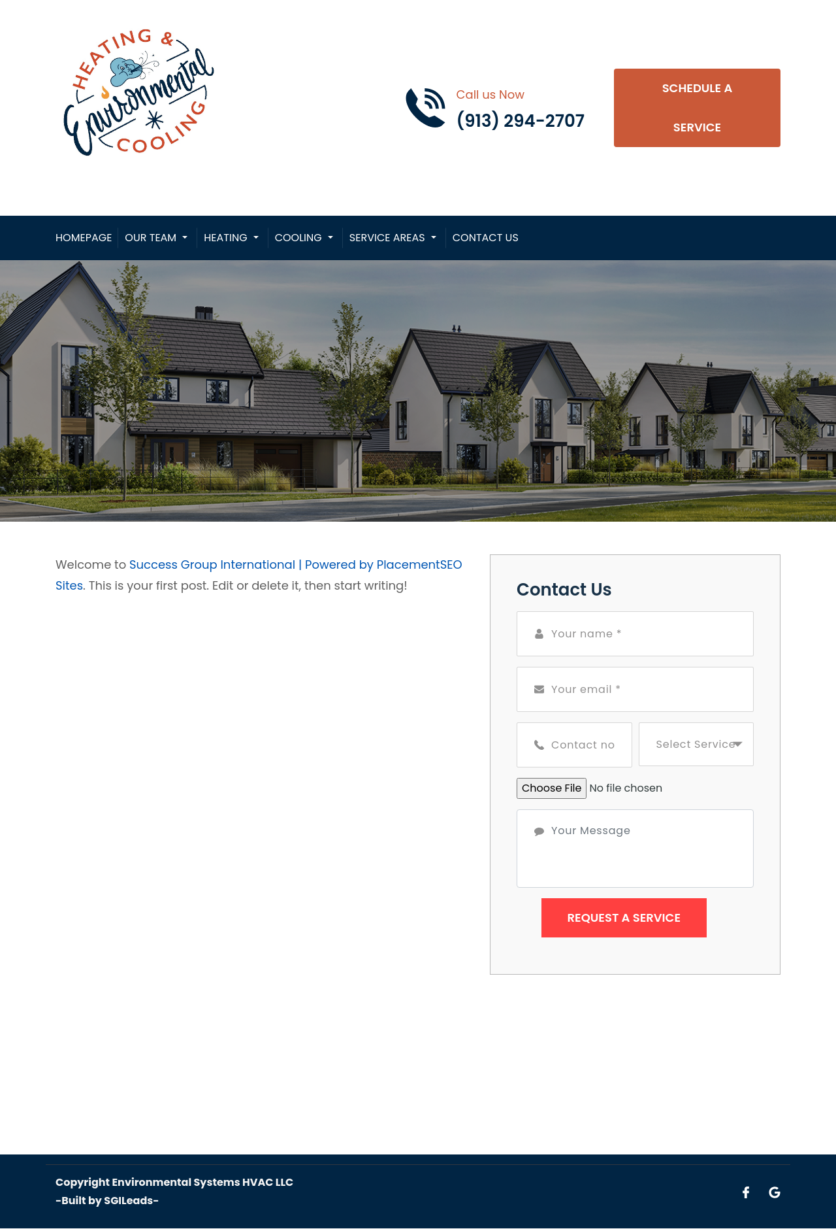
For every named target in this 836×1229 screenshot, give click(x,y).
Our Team (150, 237)
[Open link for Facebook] (746, 1191)
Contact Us (486, 237)
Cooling (298, 237)
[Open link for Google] (774, 1191)
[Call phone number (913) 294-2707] (494, 108)
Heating (225, 237)
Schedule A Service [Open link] (697, 107)
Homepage (84, 237)
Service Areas (387, 237)
